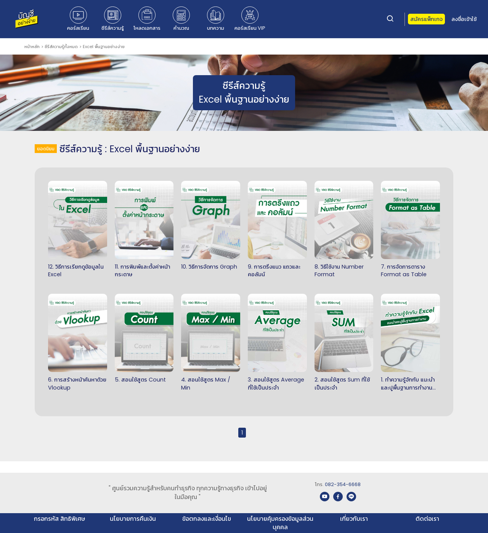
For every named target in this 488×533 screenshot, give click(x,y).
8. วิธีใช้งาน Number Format (339, 271)
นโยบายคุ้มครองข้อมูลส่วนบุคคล (280, 523)
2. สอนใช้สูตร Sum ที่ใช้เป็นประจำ (342, 383)
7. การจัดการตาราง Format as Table (404, 271)
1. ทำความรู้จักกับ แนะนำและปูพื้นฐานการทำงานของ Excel (408, 383)
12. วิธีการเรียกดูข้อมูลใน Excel (76, 271)
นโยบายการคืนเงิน (133, 519)
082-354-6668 (343, 484)
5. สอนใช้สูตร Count (140, 379)
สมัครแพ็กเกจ (426, 19)
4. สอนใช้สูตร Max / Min (205, 383)
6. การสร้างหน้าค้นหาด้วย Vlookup (77, 383)
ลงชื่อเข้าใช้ (464, 19)
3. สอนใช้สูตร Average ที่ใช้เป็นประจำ (276, 383)
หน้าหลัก (32, 46)
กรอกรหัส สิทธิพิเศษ (59, 519)
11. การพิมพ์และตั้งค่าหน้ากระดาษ (142, 271)
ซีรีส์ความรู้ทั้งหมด (61, 46)
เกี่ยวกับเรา (354, 519)
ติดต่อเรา (427, 519)
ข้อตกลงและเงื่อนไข (206, 519)
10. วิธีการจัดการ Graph (209, 267)
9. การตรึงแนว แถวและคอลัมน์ (274, 271)
